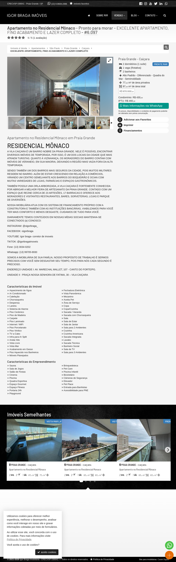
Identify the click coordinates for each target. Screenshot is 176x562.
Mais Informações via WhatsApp (141, 105)
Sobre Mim (102, 15)
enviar (160, 254)
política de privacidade (130, 260)
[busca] (165, 15)
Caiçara (143, 59)
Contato (151, 15)
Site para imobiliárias (148, 559)
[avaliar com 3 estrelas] (16, 37)
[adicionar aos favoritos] (55, 475)
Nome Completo (129, 218)
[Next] (168, 450)
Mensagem (126, 199)
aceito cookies (46, 552)
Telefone (124, 242)
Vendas (119, 15)
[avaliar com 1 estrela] (8, 37)
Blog (135, 15)
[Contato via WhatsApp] (169, 545)
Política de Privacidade (103, 559)
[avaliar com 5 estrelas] (23, 37)
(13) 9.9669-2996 (59, 4)
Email (123, 230)
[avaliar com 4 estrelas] (19, 37)
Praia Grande (127, 59)
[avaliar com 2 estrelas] (12, 37)
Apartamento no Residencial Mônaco (41, 27)
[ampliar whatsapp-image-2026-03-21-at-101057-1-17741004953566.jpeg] (53, 86)
